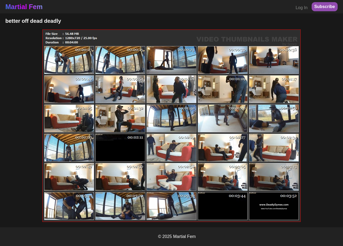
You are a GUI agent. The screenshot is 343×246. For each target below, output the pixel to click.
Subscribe (324, 6)
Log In (301, 7)
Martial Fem (24, 6)
